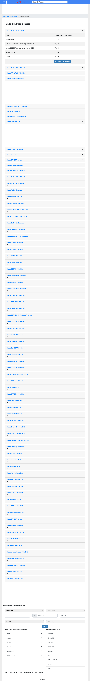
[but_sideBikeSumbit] (45, 626)
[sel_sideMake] (24, 610)
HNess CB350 (65, 660)
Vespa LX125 (24, 655)
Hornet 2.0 (65, 647)
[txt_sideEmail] (72, 616)
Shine (65, 664)
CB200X (65, 651)
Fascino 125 (24, 651)
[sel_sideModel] (65, 610)
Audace (24, 638)
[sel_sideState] (24, 621)
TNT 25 (24, 647)
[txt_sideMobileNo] (47, 616)
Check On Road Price (62, 61)
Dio (65, 655)
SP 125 (65, 642)
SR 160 (24, 642)
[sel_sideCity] (65, 621)
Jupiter (24, 634)
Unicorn (65, 634)
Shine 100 (65, 638)
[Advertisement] (45, 91)
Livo (65, 668)
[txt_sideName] (17, 616)
